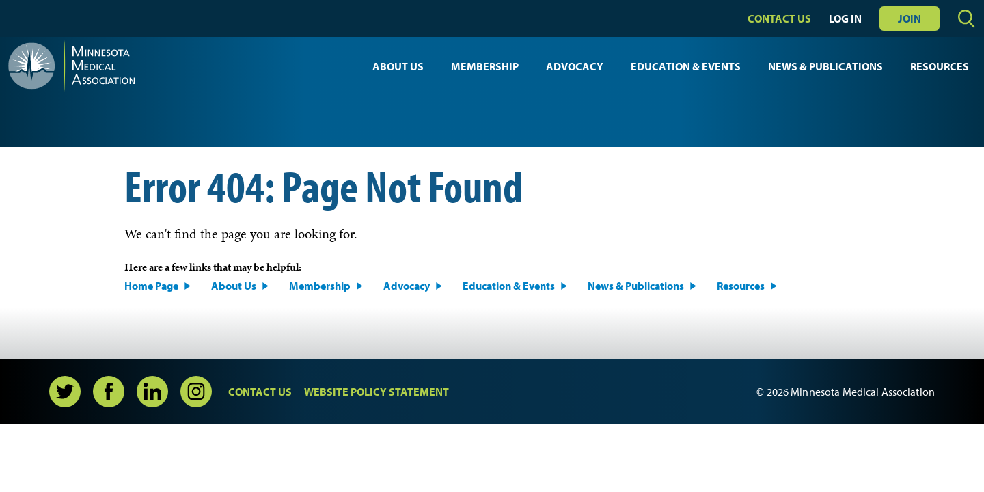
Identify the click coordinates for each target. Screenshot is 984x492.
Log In (845, 18)
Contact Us (779, 18)
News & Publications (825, 66)
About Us (398, 66)
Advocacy (574, 66)
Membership (485, 66)
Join (909, 18)
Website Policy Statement (376, 391)
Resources (939, 66)
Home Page (151, 285)
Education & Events (686, 66)
